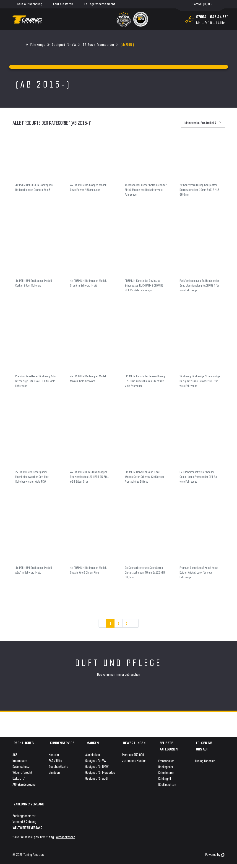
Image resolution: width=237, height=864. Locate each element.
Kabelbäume (166, 772)
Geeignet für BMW (97, 766)
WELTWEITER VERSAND (27, 827)
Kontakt (54, 754)
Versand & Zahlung (24, 821)
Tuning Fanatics (205, 760)
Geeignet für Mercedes (100, 772)
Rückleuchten (167, 784)
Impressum (20, 760)
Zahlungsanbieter (24, 815)
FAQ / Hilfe (55, 760)
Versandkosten (65, 837)
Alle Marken (92, 754)
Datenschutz (21, 766)
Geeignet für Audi (96, 778)
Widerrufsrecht (22, 772)
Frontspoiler (166, 760)
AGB (15, 754)
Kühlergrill (164, 778)
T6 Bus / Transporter (98, 44)
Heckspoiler (165, 766)
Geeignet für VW (64, 44)
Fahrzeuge (38, 44)
